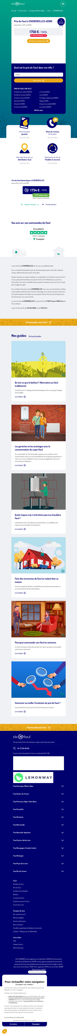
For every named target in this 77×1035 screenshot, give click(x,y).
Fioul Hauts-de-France (21, 821)
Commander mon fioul (38, 349)
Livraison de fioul (18, 925)
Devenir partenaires (19, 948)
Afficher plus (38, 110)
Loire (48, 11)
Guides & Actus (18, 972)
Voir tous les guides (35, 363)
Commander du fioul (38, 754)
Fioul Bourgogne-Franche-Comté (24, 875)
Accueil (13, 11)
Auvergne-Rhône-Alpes (37, 11)
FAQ (14, 968)
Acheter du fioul (18, 911)
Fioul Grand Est (18, 837)
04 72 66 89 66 (21, 775)
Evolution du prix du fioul (21, 929)
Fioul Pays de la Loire (20, 891)
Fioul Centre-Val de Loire (22, 867)
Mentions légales (18, 945)
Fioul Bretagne (18, 883)
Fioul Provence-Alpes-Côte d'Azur (25, 829)
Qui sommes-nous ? (19, 941)
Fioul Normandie (19, 852)
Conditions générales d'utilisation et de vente (27, 955)
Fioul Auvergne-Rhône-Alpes (23, 813)
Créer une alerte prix (38, 41)
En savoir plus (24, 137)
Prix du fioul (23, 11)
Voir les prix (38, 80)
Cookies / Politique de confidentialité (25, 959)
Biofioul (15, 922)
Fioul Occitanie (18, 844)
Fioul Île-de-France (19, 898)
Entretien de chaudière (20, 918)
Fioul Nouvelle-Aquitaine (22, 860)
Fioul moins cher (18, 932)
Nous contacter (18, 952)
